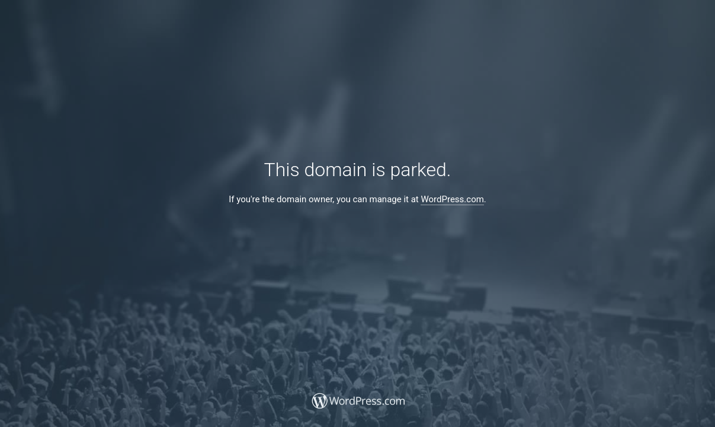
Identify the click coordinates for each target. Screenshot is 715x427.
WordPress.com (452, 199)
